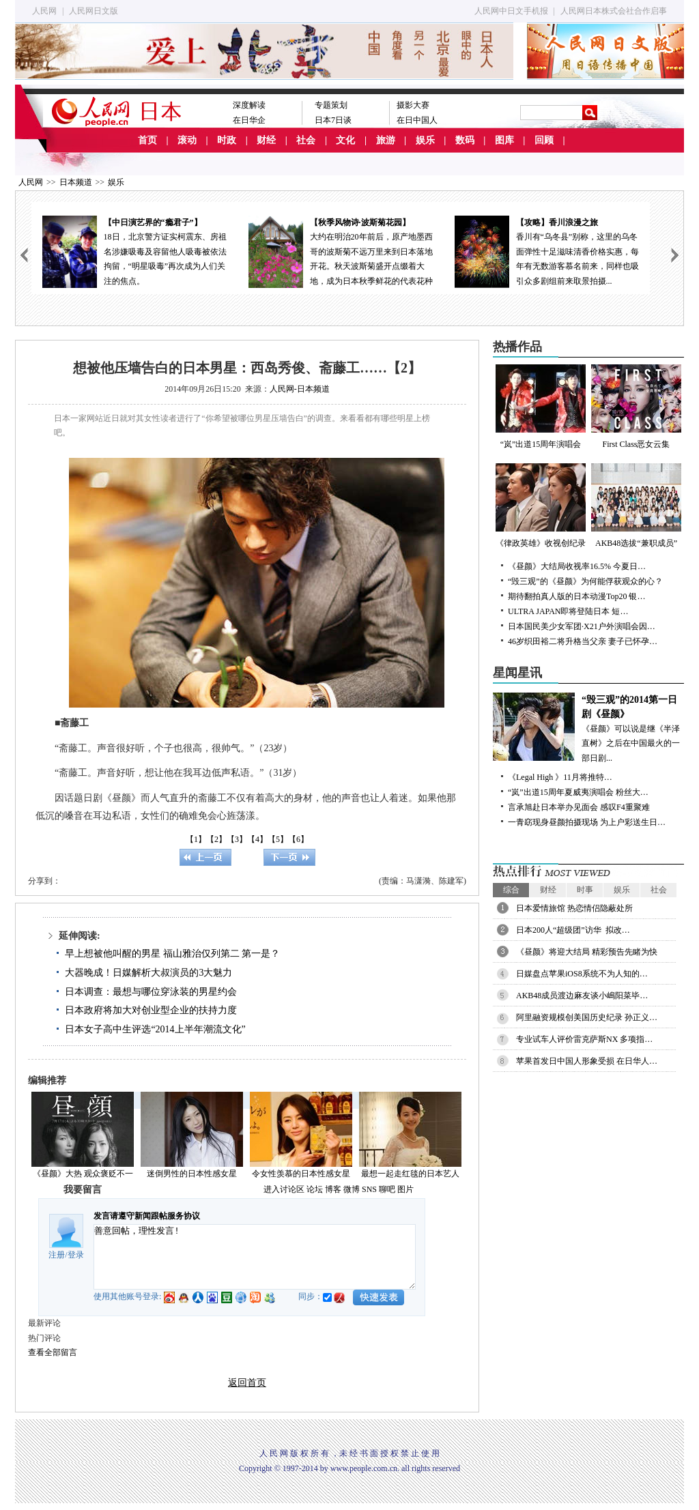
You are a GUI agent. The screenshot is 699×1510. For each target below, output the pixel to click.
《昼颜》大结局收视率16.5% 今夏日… (577, 566)
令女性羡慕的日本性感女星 (301, 1173)
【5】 (278, 839)
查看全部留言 (52, 1352)
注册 (56, 1255)
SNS (369, 1189)
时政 (226, 140)
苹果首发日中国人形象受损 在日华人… (586, 1061)
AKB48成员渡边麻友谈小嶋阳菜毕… (582, 995)
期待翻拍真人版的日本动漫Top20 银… (577, 596)
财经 (266, 140)
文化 (345, 140)
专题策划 (331, 105)
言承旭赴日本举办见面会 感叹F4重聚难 (579, 807)
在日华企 (249, 120)
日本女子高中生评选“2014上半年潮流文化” (155, 1029)
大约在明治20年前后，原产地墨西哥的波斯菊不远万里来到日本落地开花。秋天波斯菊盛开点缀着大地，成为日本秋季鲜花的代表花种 (340, 251)
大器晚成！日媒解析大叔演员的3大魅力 (148, 973)
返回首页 (247, 1383)
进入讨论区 (283, 1189)
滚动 (187, 140)
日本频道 (75, 182)
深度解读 (249, 105)
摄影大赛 (413, 105)
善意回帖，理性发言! (255, 1257)
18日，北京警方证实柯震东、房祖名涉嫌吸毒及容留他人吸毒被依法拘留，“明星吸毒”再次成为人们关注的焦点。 (134, 251)
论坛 (314, 1189)
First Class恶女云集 (636, 406)
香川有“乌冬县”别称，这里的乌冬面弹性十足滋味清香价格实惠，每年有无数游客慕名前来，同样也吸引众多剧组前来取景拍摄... (547, 251)
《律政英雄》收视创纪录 (541, 505)
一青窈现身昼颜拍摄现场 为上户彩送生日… (587, 822)
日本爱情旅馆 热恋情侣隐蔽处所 (574, 908)
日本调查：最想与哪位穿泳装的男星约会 (151, 992)
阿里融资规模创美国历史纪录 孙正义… (586, 1017)
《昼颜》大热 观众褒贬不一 (83, 1173)
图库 (504, 140)
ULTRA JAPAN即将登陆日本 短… (568, 611)
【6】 (298, 839)
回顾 (544, 140)
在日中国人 (417, 120)
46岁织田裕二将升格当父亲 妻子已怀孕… (582, 641)
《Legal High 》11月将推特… (560, 777)
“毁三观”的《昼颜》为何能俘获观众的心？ (585, 581)
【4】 (257, 839)
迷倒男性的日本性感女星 (192, 1173)
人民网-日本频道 (300, 389)
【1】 (196, 839)
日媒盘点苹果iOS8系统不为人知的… (582, 973)
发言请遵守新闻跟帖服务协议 (147, 1216)
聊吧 (387, 1189)
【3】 (237, 839)
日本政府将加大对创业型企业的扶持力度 (151, 1010)
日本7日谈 (333, 120)
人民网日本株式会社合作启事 (613, 11)
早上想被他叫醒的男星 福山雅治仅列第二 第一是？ (172, 953)
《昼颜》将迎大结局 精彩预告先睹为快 (586, 952)
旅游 (385, 140)
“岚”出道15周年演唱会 (541, 406)
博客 (333, 1189)
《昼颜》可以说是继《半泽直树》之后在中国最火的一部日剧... (588, 728)
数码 (464, 140)
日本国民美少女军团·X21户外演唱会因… (581, 626)
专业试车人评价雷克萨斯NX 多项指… (584, 1039)
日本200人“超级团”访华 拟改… (573, 930)
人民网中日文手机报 (511, 11)
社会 (305, 140)
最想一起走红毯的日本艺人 (410, 1173)
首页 (147, 140)
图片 (405, 1189)
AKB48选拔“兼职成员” (636, 505)
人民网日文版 (93, 11)
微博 (351, 1189)
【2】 (216, 839)
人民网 (44, 11)
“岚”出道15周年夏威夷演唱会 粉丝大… (578, 792)
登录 (76, 1255)
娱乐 (425, 140)
